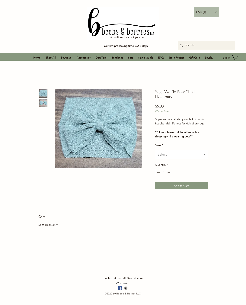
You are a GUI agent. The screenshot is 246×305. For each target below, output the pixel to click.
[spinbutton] (164, 172)
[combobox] (181, 154)
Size (159, 145)
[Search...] (206, 45)
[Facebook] (120, 288)
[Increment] (169, 172)
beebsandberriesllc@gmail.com (123, 278)
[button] (206, 12)
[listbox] (206, 12)
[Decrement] (158, 172)
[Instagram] (126, 288)
